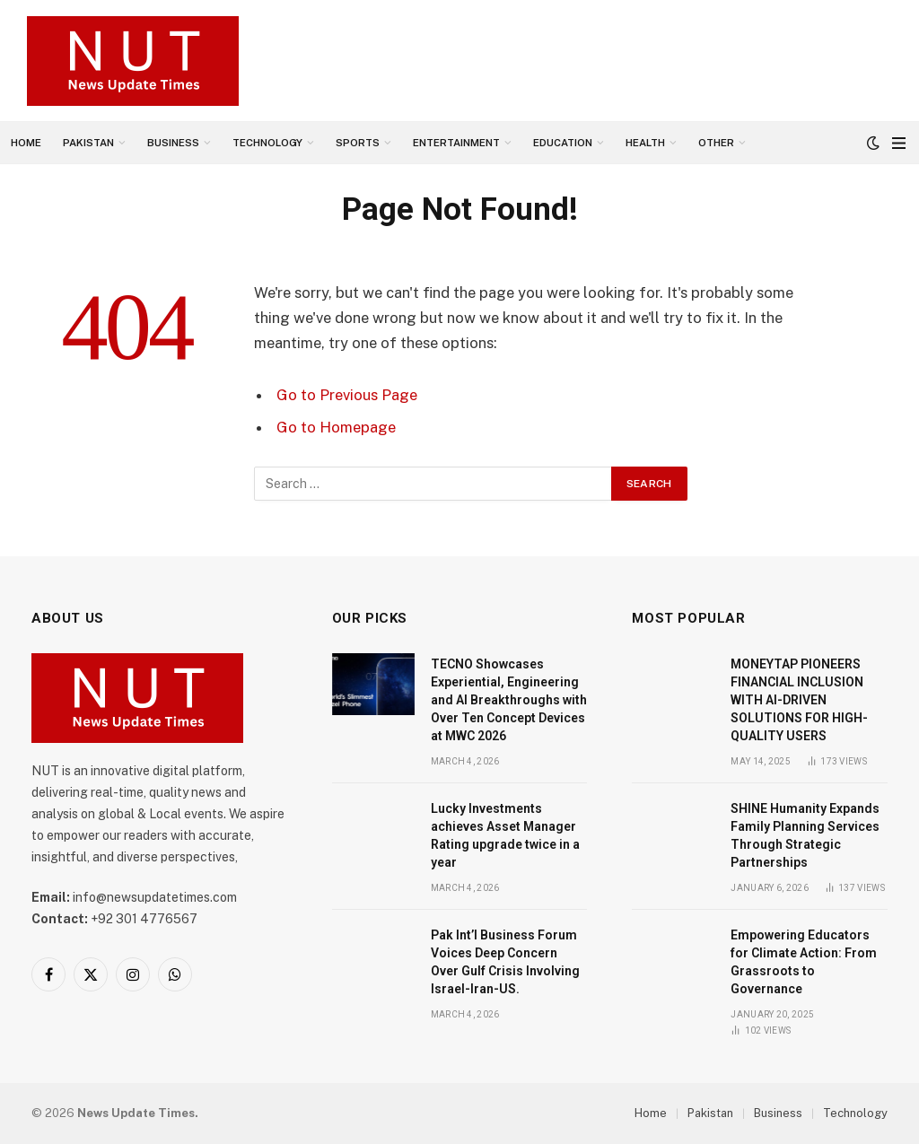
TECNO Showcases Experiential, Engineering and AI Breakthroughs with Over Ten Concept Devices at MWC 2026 (509, 700)
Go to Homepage (336, 427)
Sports (358, 142)
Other (716, 142)
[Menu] (899, 143)
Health (645, 142)
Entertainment (456, 142)
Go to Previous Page (346, 395)
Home (26, 142)
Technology (267, 142)
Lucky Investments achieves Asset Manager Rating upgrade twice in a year (505, 835)
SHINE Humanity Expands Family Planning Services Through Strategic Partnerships (805, 835)
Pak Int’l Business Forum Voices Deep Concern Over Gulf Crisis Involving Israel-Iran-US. (505, 962)
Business (173, 142)
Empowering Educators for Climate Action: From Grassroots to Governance (804, 962)
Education (562, 142)
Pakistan (88, 142)
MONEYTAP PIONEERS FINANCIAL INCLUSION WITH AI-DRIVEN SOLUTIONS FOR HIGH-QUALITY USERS (799, 700)
